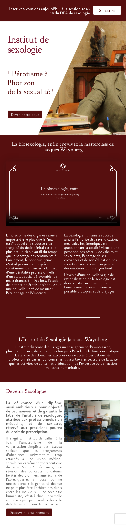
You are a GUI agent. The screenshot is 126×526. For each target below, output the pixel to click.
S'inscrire (107, 10)
